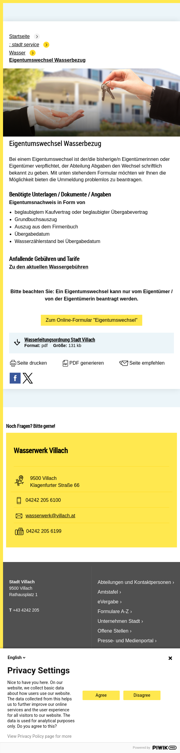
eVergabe (108, 601)
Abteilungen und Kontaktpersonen (134, 582)
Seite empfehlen (141, 363)
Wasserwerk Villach (41, 450)
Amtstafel (108, 592)
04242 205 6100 (43, 500)
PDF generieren (83, 363)
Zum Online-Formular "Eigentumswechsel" (91, 320)
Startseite (19, 36)
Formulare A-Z (113, 611)
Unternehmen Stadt (119, 621)
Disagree (142, 695)
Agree (101, 695)
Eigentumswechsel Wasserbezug (47, 60)
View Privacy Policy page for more (39, 736)
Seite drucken (28, 363)
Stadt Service (25, 44)
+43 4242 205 (26, 610)
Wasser (17, 52)
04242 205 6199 (44, 531)
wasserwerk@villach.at (50, 515)
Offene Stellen (113, 630)
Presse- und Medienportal (126, 640)
